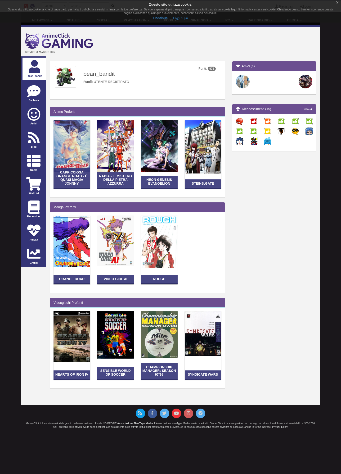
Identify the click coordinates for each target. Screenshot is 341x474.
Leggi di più (180, 18)
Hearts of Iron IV (71, 374)
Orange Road (72, 279)
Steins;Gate (203, 183)
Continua (160, 18)
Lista (307, 109)
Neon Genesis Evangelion (159, 181)
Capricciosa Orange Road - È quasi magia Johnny (71, 177)
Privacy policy (279, 426)
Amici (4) (245, 66)
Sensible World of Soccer (115, 372)
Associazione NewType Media (135, 423)
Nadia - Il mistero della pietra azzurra (115, 179)
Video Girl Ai (115, 279)
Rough (159, 279)
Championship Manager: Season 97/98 (159, 370)
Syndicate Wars (203, 374)
